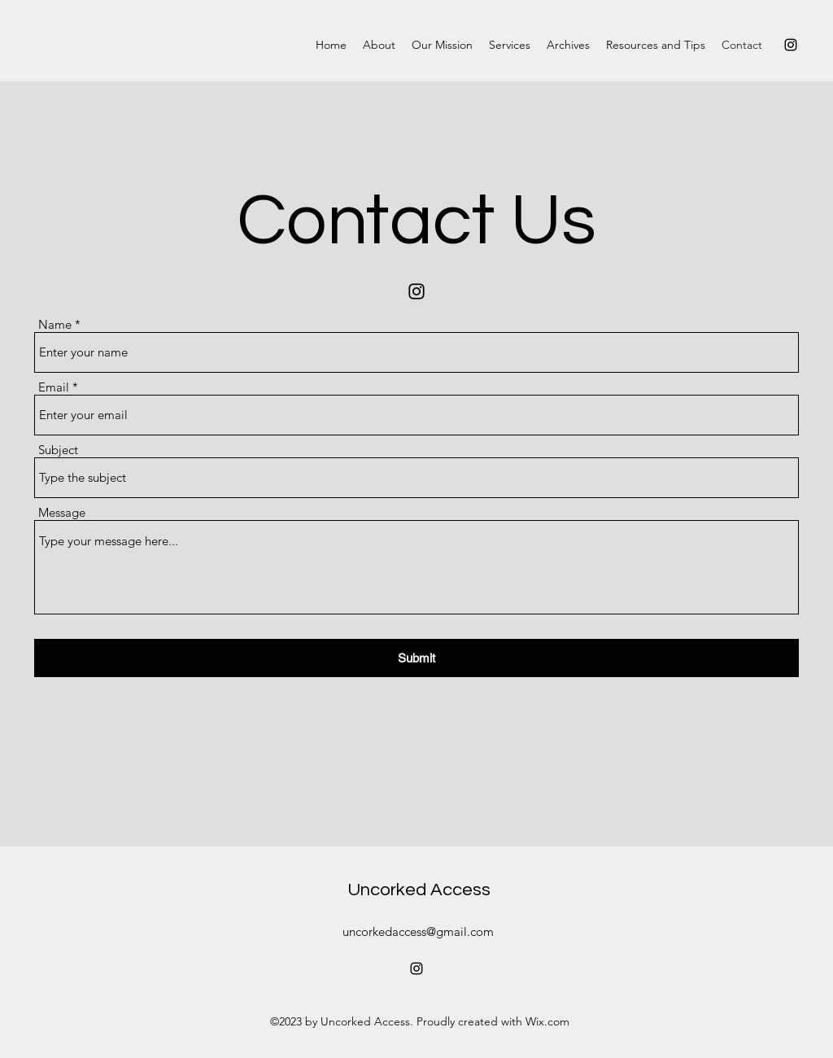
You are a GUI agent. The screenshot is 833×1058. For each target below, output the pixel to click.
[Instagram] (791, 45)
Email (53, 387)
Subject (58, 450)
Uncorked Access (419, 890)
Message (61, 512)
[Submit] (416, 658)
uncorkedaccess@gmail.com (418, 931)
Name (55, 324)
